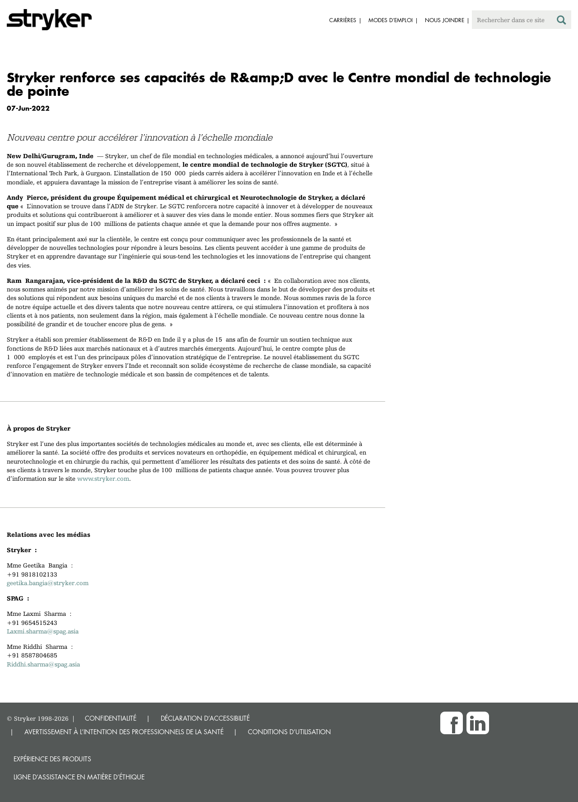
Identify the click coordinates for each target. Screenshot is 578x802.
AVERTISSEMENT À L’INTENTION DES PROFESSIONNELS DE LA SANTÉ (124, 731)
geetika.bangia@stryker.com (48, 582)
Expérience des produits (52, 759)
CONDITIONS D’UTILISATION (289, 731)
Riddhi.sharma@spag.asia (43, 664)
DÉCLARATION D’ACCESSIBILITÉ (205, 718)
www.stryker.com (103, 478)
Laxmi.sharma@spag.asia (43, 631)
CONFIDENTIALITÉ (110, 718)
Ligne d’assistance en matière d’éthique (79, 777)
